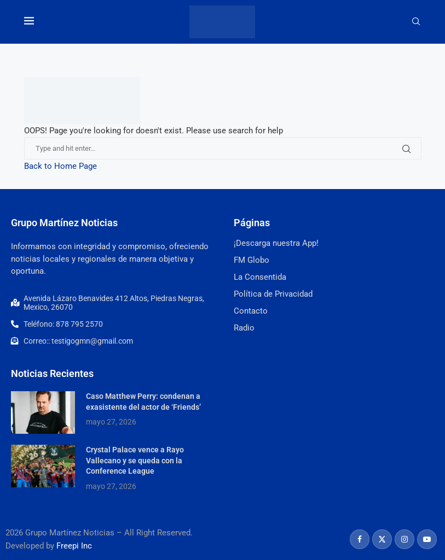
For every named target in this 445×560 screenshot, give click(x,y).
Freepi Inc (74, 546)
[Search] (416, 21)
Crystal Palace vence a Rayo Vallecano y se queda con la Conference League (135, 460)
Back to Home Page (60, 166)
